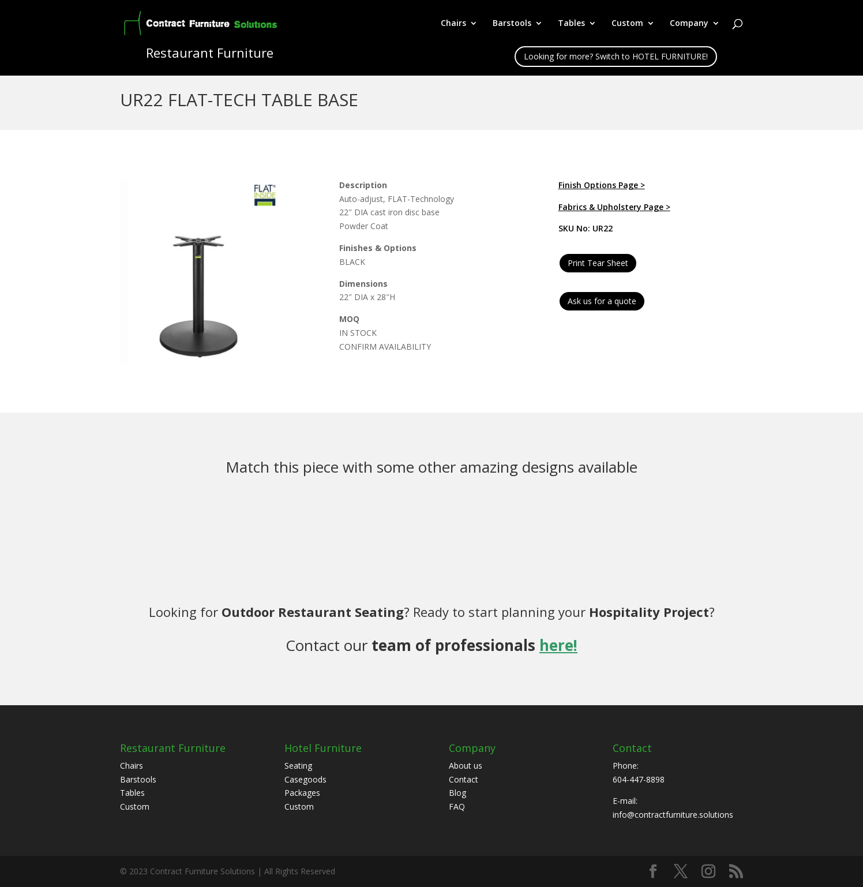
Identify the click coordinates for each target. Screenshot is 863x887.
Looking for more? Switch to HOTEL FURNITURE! (616, 56)
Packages (302, 792)
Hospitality (624, 611)
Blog (457, 792)
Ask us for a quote (602, 300)
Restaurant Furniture (173, 748)
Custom (627, 23)
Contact (463, 779)
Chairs (453, 23)
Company (689, 23)
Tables (571, 23)
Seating (298, 765)
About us (465, 765)
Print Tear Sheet (598, 262)
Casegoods (305, 779)
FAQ (457, 806)
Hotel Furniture (323, 748)
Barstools (512, 23)
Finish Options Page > (601, 184)
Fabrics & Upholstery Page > (614, 206)
